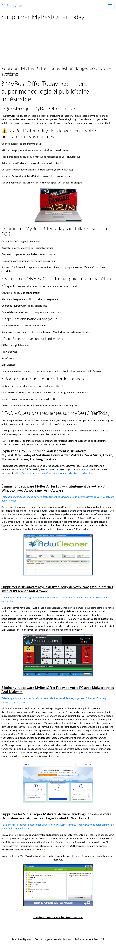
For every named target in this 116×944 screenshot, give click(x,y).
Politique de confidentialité (89, 939)
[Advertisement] (58, 44)
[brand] (12, 5)
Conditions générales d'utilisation (53, 939)
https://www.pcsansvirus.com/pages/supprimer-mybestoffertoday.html (53, 473)
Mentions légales (21, 939)
